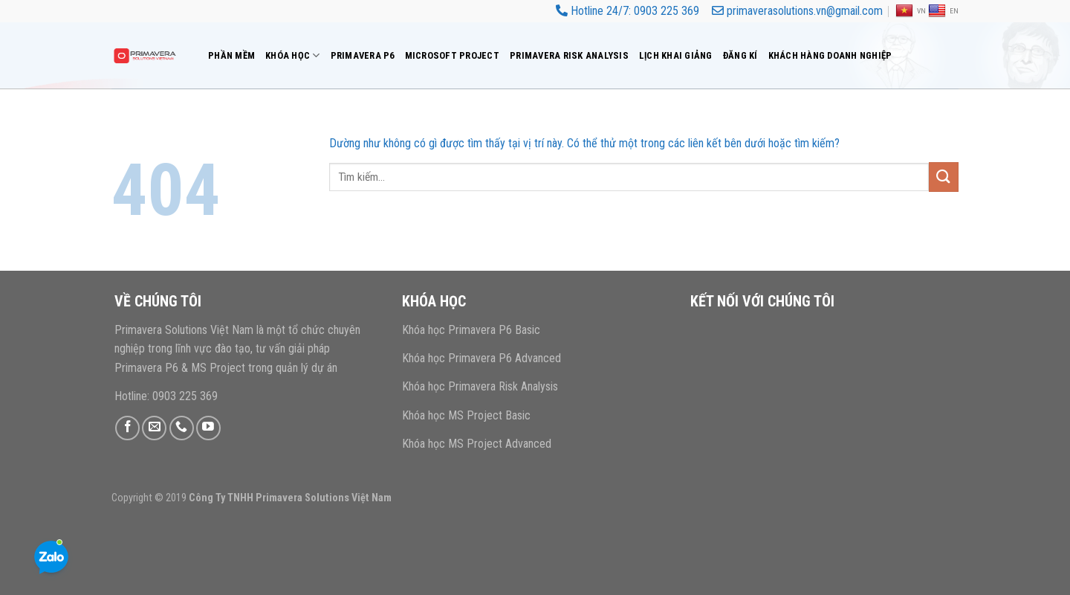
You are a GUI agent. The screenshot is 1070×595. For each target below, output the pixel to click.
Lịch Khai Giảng (676, 55)
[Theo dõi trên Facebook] (127, 428)
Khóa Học (292, 55)
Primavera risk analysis (569, 55)
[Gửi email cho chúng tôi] (154, 428)
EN (943, 11)
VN (910, 11)
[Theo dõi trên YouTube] (208, 428)
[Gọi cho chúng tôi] (181, 428)
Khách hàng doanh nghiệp (830, 55)
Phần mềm (231, 55)
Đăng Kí (740, 55)
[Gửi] (944, 176)
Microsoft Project (452, 55)
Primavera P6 (363, 55)
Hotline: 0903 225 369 (166, 396)
